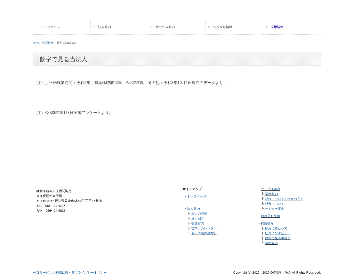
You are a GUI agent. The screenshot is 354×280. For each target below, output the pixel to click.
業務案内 (271, 194)
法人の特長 (199, 213)
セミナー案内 (274, 208)
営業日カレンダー (204, 228)
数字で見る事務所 (278, 238)
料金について (274, 204)
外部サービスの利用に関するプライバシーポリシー (70, 272)
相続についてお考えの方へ (284, 199)
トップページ (50, 27)
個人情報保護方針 (204, 233)
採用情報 (277, 27)
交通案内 (197, 223)
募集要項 (271, 243)
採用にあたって (276, 228)
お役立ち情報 (222, 27)
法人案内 (104, 27)
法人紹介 (197, 218)
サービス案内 (165, 27)
